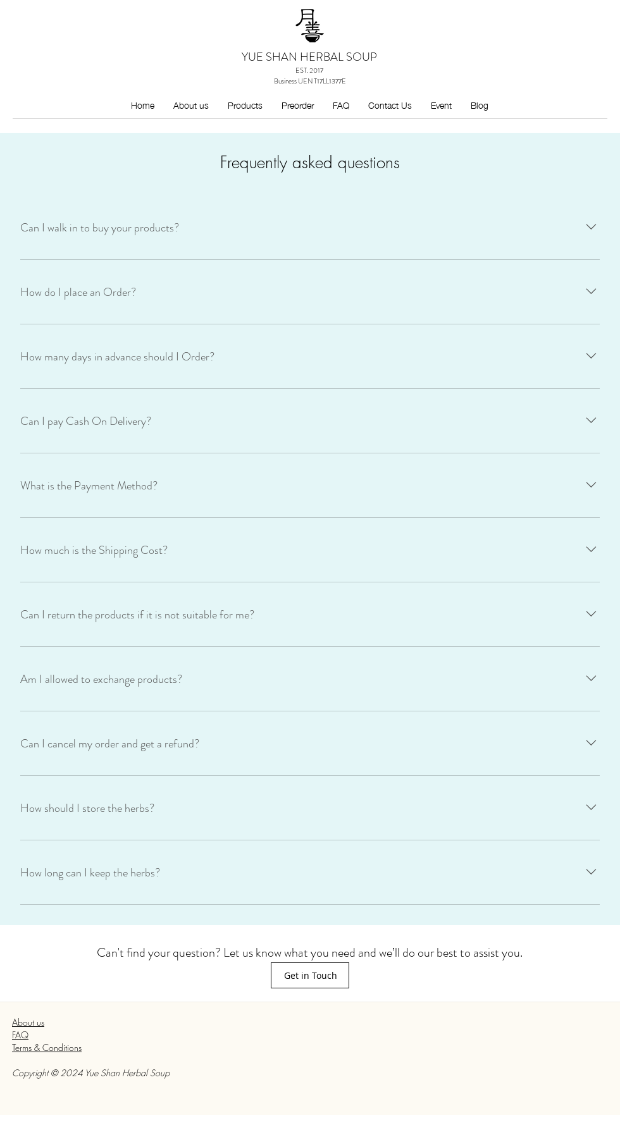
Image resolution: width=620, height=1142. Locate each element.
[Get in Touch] (310, 975)
